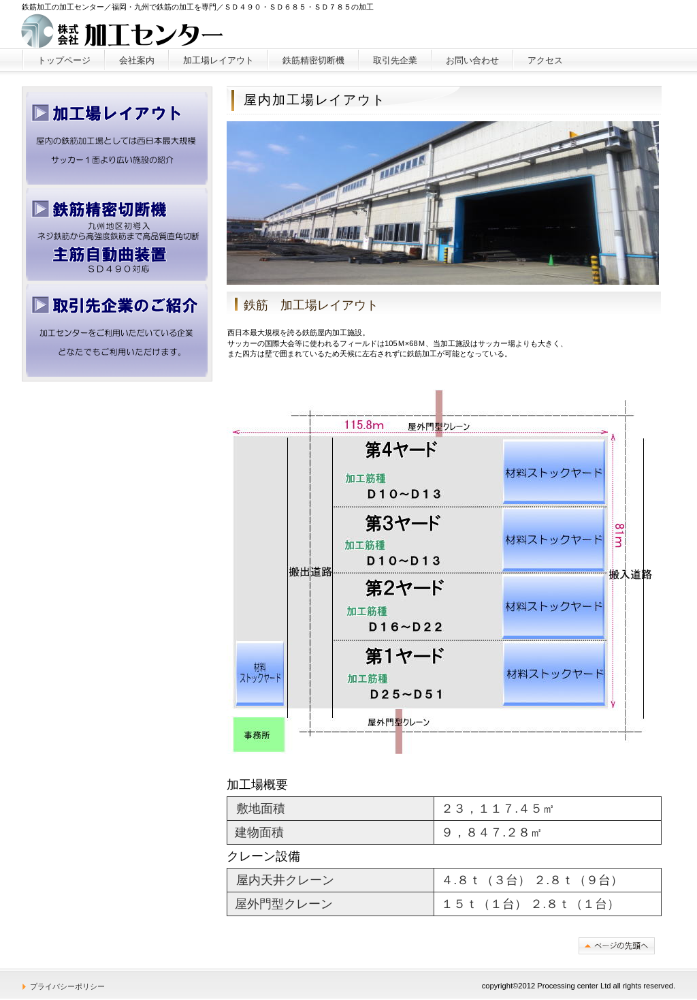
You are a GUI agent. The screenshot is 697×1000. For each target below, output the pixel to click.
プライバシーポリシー (67, 986)
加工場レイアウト (117, 138)
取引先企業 (117, 330)
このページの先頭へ (617, 945)
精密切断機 (117, 234)
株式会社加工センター (123, 31)
